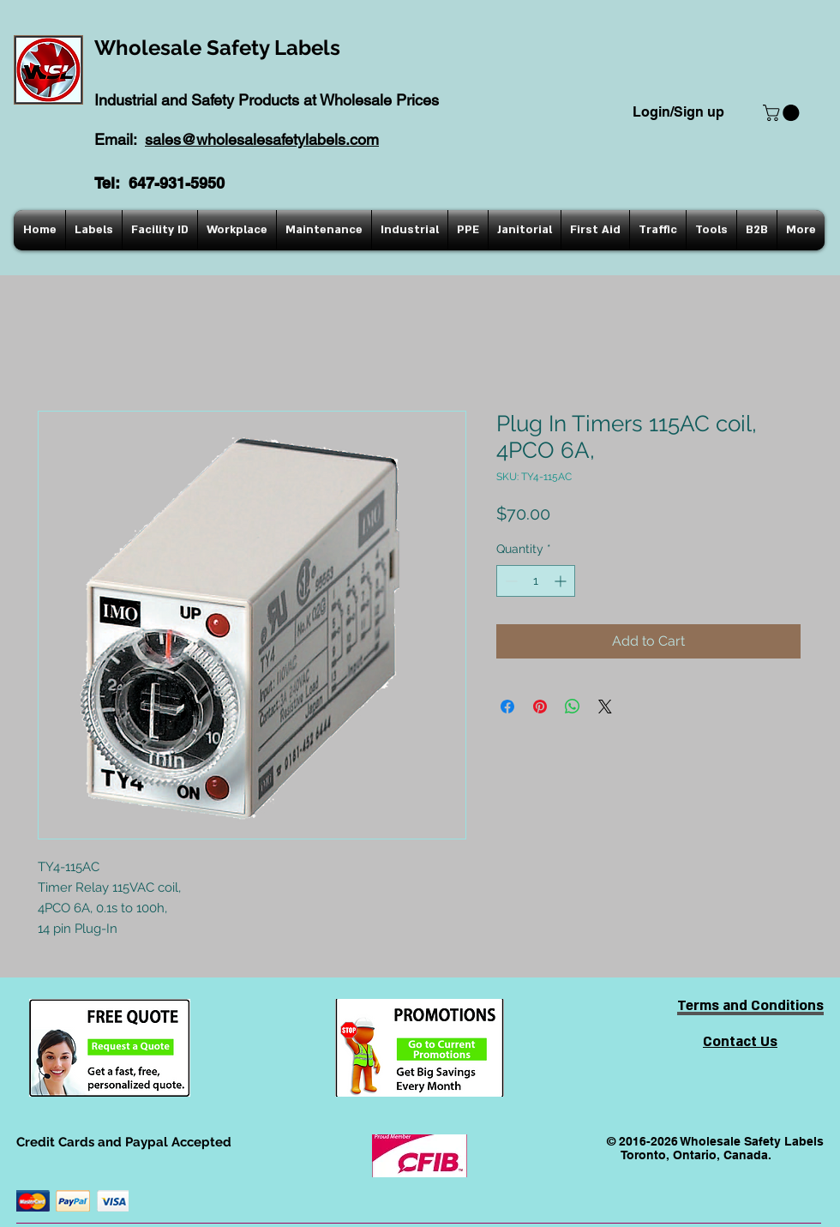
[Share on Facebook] (507, 706)
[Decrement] (509, 581)
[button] (783, 113)
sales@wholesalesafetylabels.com (262, 139)
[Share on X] (605, 706)
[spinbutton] (535, 581)
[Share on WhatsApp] (572, 706)
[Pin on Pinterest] (540, 706)
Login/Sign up (678, 112)
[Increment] (562, 581)
